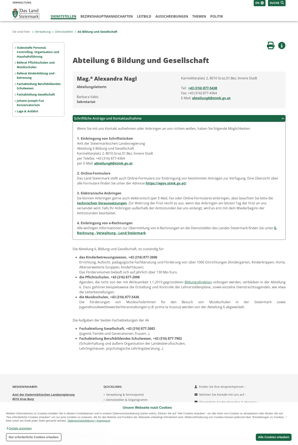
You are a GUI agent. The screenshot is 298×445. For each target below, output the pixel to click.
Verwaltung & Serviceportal (125, 394)
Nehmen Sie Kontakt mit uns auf (220, 394)
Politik (216, 16)
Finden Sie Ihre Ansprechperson (220, 387)
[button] (19, 428)
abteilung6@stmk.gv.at (211, 98)
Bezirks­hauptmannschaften (107, 16)
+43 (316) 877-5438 (202, 88)
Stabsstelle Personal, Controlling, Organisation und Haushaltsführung (38, 52)
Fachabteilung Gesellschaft (36, 94)
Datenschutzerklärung (81, 420)
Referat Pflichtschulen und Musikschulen (36, 65)
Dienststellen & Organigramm (127, 400)
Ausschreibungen (171, 16)
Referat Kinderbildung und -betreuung (36, 75)
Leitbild (144, 16)
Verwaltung (41, 32)
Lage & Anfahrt (27, 111)
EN (257, 3)
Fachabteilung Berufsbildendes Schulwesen (39, 86)
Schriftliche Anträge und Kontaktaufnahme (179, 118)
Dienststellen (63, 16)
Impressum (103, 420)
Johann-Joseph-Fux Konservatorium (30, 103)
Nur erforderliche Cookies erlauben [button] (34, 437)
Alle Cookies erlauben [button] (273, 437)
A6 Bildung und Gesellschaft (96, 32)
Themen (199, 16)
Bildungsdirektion (198, 282)
